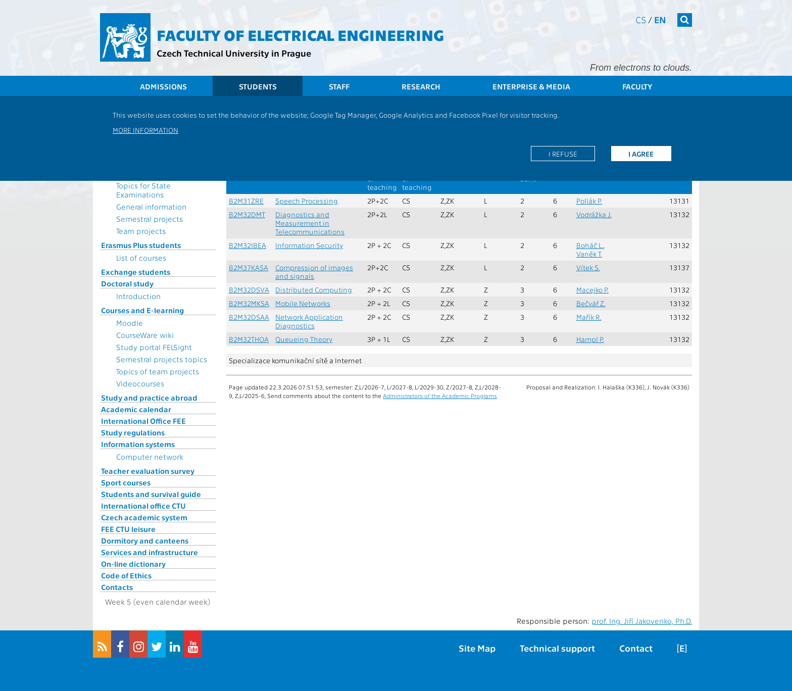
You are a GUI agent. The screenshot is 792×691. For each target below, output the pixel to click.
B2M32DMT (247, 214)
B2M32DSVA (249, 289)
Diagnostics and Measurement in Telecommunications (309, 223)
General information (151, 206)
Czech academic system (144, 517)
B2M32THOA (249, 339)
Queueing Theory (303, 339)
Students (258, 86)
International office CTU (143, 505)
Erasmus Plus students (141, 245)
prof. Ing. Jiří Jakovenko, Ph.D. (641, 620)
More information (145, 130)
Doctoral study (127, 283)
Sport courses (126, 482)
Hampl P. (590, 339)
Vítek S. (588, 267)
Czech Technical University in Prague (234, 52)
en (660, 19)
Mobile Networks (302, 303)
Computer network (149, 456)
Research (421, 86)
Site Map (477, 648)
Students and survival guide (151, 494)
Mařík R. (589, 317)
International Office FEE (143, 420)
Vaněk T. (589, 254)
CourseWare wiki (145, 334)
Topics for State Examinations (143, 190)
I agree (641, 154)
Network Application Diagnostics (309, 321)
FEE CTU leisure (128, 528)
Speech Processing (306, 200)
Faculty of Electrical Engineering (300, 34)
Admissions (163, 86)
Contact (636, 648)
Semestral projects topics (161, 359)
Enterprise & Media (531, 86)
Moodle (129, 322)
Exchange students (135, 271)
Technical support (557, 648)
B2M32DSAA (249, 317)
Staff (339, 86)
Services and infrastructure (149, 552)
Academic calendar (136, 409)
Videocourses (140, 383)
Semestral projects (149, 218)
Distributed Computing (313, 289)
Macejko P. (592, 289)
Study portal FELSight (154, 347)
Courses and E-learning (142, 310)
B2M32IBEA (247, 245)
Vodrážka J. (594, 214)
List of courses (141, 257)
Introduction (138, 296)
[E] (682, 648)
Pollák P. (589, 200)
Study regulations (133, 432)
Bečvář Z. (591, 303)
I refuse (563, 154)
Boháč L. (589, 245)
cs (640, 19)
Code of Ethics (126, 575)
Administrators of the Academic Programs (440, 395)
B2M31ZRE (246, 200)
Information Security (309, 245)
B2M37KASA (248, 267)
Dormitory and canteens (144, 540)
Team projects (141, 230)
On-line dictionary (133, 563)
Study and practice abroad (149, 397)
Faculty (637, 86)
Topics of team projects (157, 371)
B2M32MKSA (249, 303)
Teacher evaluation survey (147, 470)
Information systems (138, 444)
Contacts (117, 586)
